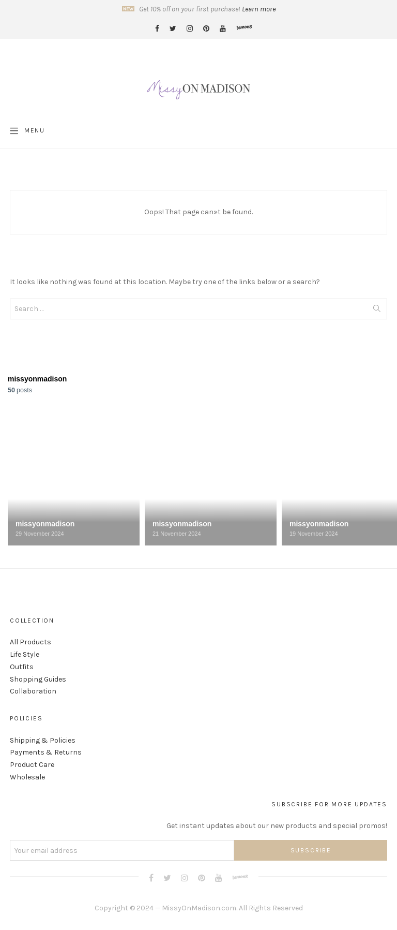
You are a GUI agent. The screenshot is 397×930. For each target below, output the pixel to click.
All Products (30, 642)
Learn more (259, 9)
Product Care (32, 764)
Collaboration (33, 691)
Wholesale (27, 777)
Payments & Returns (46, 752)
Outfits (22, 666)
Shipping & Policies (42, 740)
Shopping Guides (38, 679)
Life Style (24, 654)
